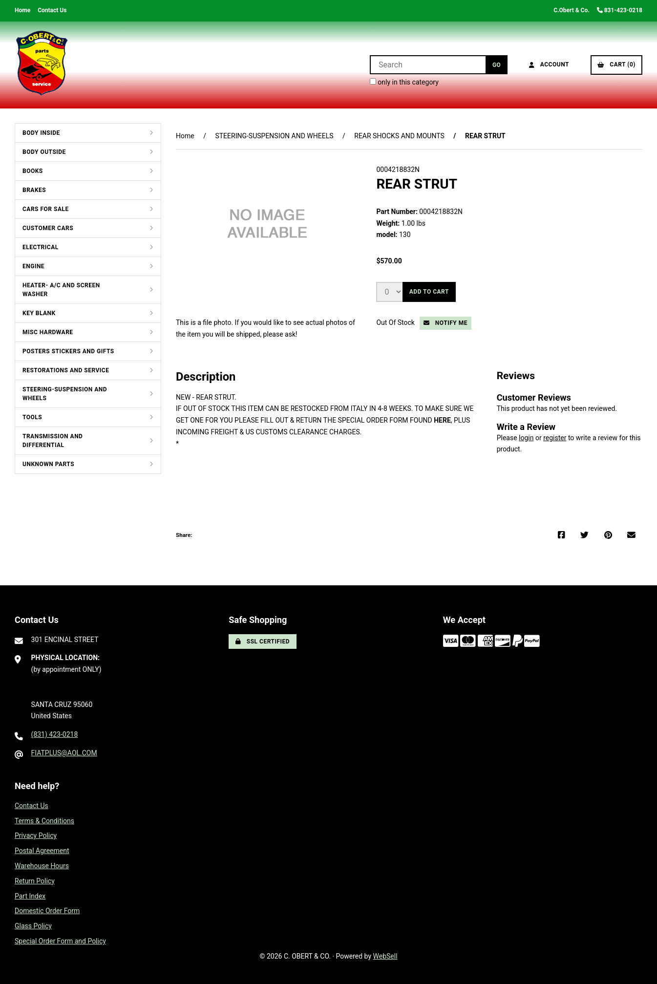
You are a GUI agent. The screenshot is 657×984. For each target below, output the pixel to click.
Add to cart (429, 291)
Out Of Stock (396, 322)
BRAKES (34, 190)
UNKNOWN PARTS (48, 464)
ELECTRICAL (40, 247)
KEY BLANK (39, 313)
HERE (442, 420)
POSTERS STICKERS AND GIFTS (68, 351)
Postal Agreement (42, 851)
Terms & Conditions (44, 821)
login (526, 438)
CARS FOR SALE (45, 209)
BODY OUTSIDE (44, 152)
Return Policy (35, 881)
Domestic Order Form (47, 911)
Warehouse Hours (42, 866)
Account (549, 64)
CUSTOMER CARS (47, 228)
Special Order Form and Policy (60, 941)
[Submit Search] (497, 64)
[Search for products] (428, 64)
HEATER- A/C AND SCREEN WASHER (61, 290)
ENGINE (33, 266)
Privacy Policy (36, 835)
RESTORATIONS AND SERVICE (65, 370)
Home (22, 10)
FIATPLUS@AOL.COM (64, 753)
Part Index (30, 896)
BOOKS (32, 171)
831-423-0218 (619, 10)
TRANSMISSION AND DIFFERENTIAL (52, 441)
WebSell (385, 956)
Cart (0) (616, 64)
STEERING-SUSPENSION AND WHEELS (64, 394)
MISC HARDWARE (47, 332)
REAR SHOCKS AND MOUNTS (399, 136)
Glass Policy (33, 926)
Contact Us (52, 10)
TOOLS (32, 417)
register (554, 438)
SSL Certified (262, 641)
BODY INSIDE (41, 132)
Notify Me (445, 323)
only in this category (404, 82)
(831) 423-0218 (54, 734)
